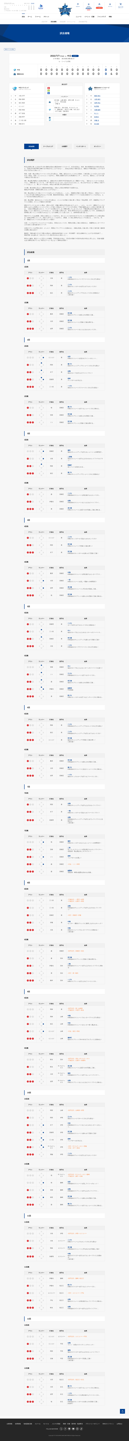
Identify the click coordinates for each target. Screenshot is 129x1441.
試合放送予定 (83, 21)
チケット (46, 16)
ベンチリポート (81, 146)
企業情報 (9, 1424)
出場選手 (64, 146)
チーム (30, 16)
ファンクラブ (101, 16)
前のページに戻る (9, 49)
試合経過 (31, 146)
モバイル (46, 1424)
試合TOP (44, 21)
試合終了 (75, 56)
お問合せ (119, 1424)
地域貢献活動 (28, 1424)
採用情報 (18, 1424)
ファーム (38, 16)
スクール (38, 1424)
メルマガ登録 (56, 1424)
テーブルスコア (48, 146)
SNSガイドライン (108, 1424)
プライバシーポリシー (93, 1424)
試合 (23, 16)
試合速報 (53, 21)
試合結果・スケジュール (67, 21)
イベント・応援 (89, 16)
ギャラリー (97, 146)
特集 (110, 16)
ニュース (78, 16)
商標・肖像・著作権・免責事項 (73, 1424)
